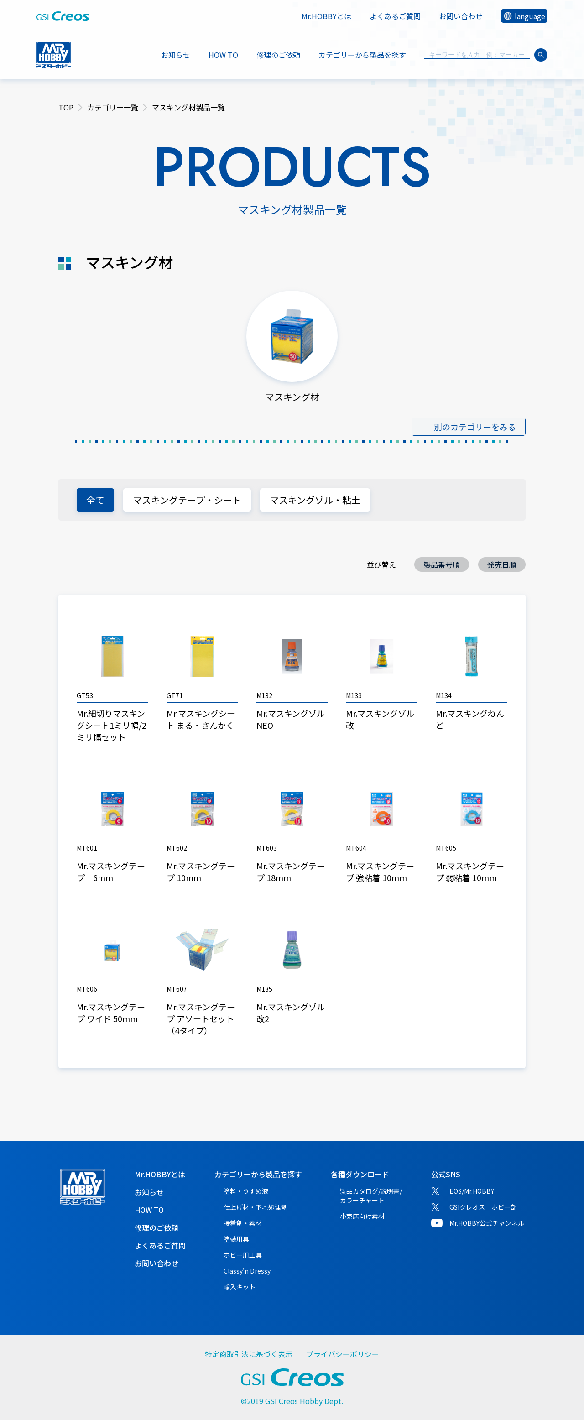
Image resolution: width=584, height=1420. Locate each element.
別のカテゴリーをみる (475, 427)
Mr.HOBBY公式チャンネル (486, 1222)
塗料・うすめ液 (246, 1191)
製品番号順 (441, 564)
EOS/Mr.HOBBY (471, 1191)
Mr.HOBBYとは (326, 16)
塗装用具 (236, 1238)
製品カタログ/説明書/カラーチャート (371, 1195)
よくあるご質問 (395, 16)
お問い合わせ (461, 16)
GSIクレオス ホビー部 (483, 1206)
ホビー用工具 (243, 1254)
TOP (65, 107)
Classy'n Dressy (247, 1270)
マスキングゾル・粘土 (315, 499)
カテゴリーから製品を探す (258, 1174)
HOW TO (223, 54)
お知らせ (175, 54)
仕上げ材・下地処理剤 (255, 1206)
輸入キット (240, 1286)
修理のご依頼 (278, 54)
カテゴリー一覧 (112, 107)
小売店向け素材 (362, 1216)
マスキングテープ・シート (187, 499)
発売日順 (501, 564)
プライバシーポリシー (342, 1353)
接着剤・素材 (243, 1222)
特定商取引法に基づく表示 (248, 1353)
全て (95, 499)
